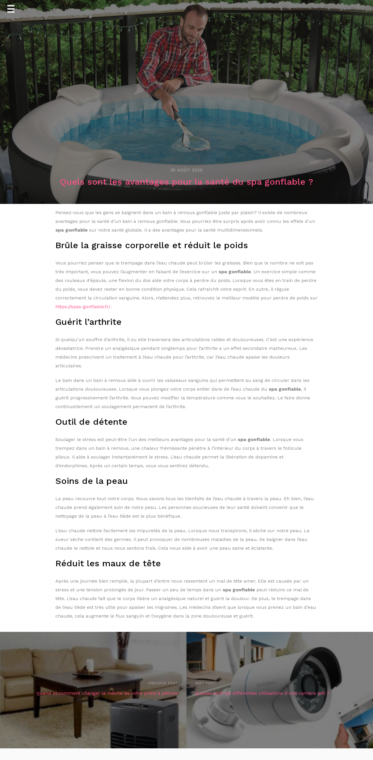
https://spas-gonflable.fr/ (82, 306)
